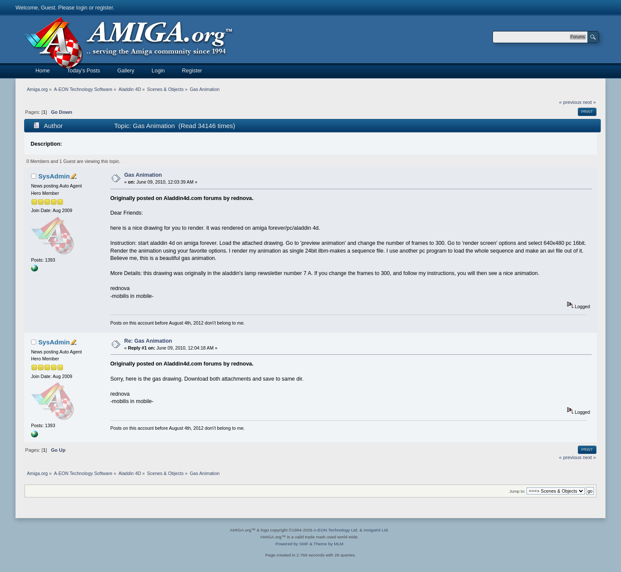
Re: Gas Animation (148, 341)
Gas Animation (143, 175)
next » (589, 102)
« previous (570, 102)
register (104, 8)
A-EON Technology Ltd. (336, 530)
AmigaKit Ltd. (376, 530)
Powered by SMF (292, 543)
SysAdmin (54, 176)
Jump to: (517, 491)
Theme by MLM (328, 543)
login (81, 8)
